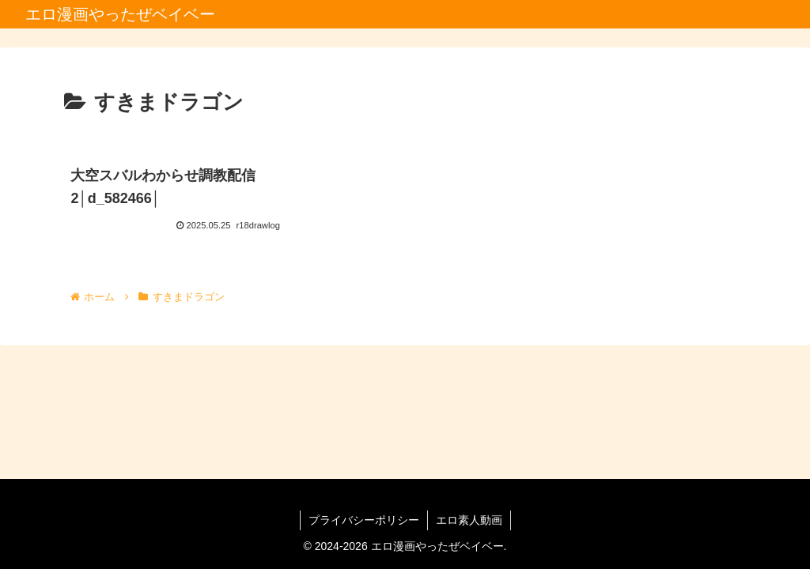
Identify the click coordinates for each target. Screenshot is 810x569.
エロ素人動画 (469, 520)
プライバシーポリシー (363, 520)
